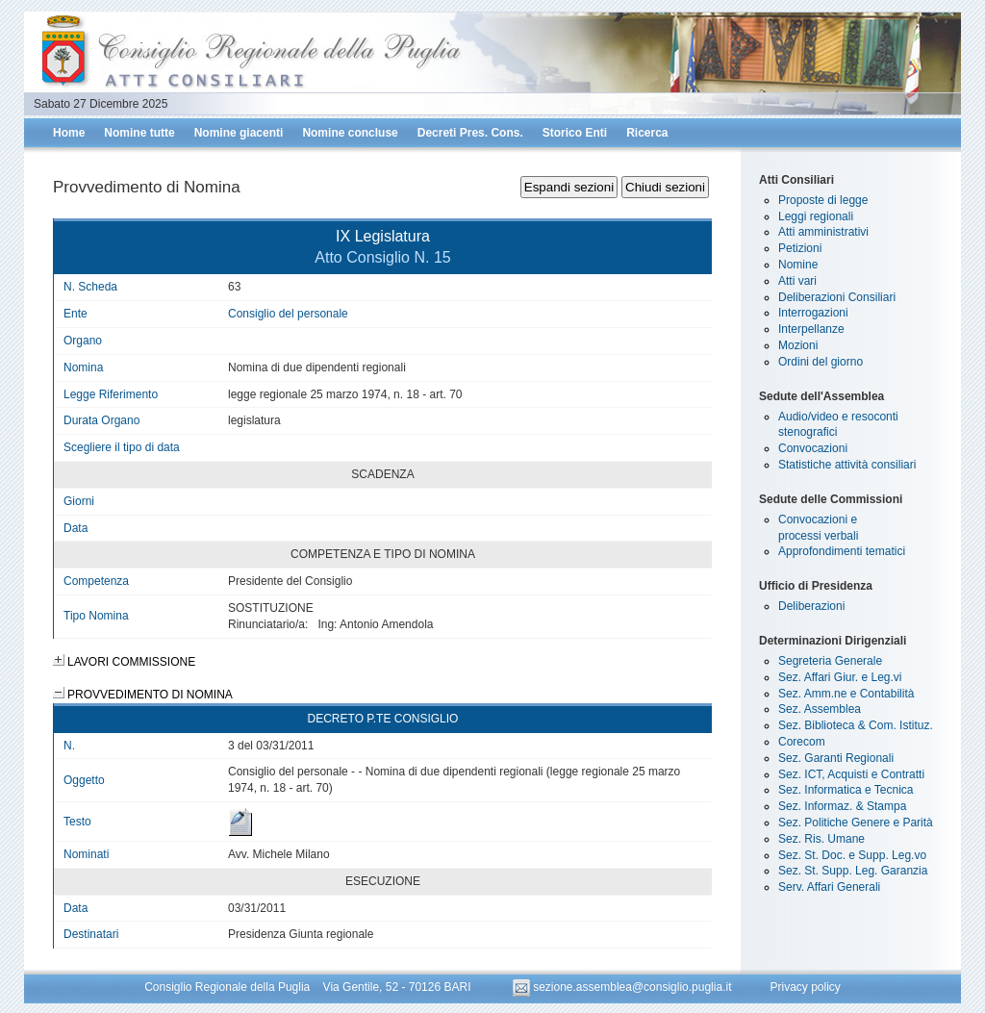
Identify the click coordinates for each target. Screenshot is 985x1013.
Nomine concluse (349, 132)
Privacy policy (805, 987)
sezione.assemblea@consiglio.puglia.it (624, 987)
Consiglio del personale (288, 313)
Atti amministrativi (823, 232)
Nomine (798, 264)
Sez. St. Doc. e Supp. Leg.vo (852, 855)
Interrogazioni (813, 312)
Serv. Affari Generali (829, 887)
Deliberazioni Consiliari (837, 297)
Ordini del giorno (820, 361)
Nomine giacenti (239, 132)
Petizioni (799, 248)
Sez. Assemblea (819, 709)
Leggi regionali (815, 216)
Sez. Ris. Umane (821, 839)
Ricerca (647, 132)
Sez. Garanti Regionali (836, 758)
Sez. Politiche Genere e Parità (855, 822)
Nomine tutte (139, 132)
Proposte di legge (823, 200)
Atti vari (797, 281)
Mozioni (798, 345)
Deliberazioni (811, 606)
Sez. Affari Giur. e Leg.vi (840, 677)
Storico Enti (575, 132)
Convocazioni (812, 448)
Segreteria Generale (830, 661)
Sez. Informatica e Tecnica (846, 790)
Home (69, 132)
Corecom (801, 741)
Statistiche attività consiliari (847, 464)
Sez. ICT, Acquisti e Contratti (851, 774)
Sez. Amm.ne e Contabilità (846, 693)
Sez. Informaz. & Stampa (842, 806)
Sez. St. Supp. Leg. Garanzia (852, 870)
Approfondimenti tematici (841, 551)
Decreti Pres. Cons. (470, 132)
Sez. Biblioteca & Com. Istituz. (855, 725)
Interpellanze (811, 329)
